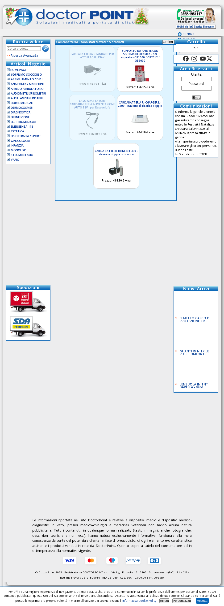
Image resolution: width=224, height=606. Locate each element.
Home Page (16, 70)
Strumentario (22, 155)
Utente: (196, 74)
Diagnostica (20, 112)
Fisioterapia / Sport (26, 136)
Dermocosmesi (22, 108)
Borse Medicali (22, 103)
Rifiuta (164, 600)
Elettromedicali (23, 122)
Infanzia (17, 145)
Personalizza (182, 600)
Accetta (202, 600)
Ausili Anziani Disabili (27, 98)
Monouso (18, 150)
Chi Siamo (188, 34)
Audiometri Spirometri (28, 93)
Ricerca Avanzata (24, 55)
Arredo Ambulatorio (27, 89)
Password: (196, 83)
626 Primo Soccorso (26, 75)
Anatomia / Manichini (27, 84)
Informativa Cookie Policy (139, 601)
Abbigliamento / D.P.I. (27, 79)
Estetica (17, 131)
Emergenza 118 (22, 127)
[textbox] (24, 48)
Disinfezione (20, 117)
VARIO (15, 160)
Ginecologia (20, 141)
